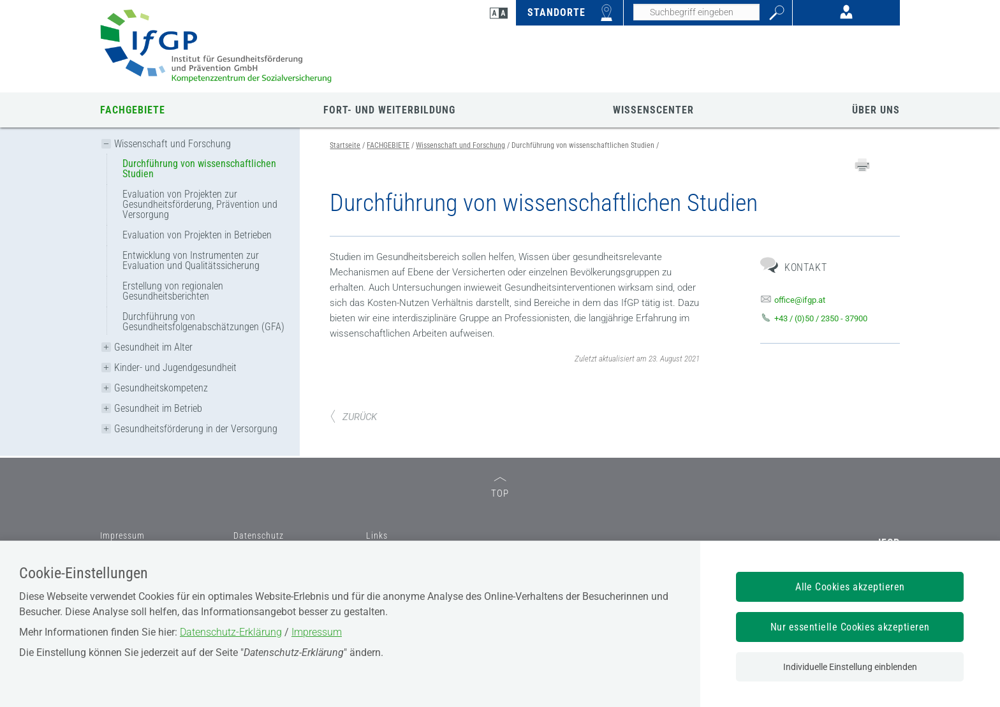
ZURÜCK (353, 417)
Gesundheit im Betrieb (158, 408)
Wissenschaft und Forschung (172, 144)
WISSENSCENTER (653, 110)
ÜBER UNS (876, 110)
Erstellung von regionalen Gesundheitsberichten (172, 291)
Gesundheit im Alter (153, 347)
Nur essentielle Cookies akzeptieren (850, 627)
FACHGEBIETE (132, 110)
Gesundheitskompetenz (161, 388)
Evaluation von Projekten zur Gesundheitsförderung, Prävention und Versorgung (199, 204)
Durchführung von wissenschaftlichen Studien (199, 168)
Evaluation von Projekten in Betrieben (197, 235)
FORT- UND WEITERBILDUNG (389, 110)
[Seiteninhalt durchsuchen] (696, 12)
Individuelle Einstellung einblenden (850, 667)
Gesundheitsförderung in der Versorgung (195, 429)
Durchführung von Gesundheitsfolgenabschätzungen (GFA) (203, 321)
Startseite (345, 145)
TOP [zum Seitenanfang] (500, 488)
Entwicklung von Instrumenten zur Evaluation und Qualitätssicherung (191, 260)
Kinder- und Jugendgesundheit (175, 367)
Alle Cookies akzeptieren (850, 587)
